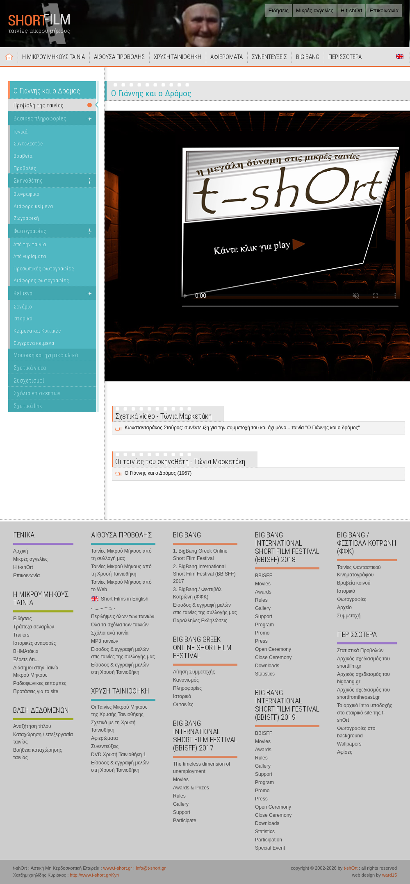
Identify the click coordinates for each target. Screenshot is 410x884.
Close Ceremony (273, 657)
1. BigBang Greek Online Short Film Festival (200, 554)
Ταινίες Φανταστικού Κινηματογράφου (359, 571)
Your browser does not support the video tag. (290, 223)
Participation (268, 840)
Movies (181, 779)
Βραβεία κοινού (353, 583)
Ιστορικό (23, 318)
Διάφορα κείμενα (33, 206)
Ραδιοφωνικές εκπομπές (39, 683)
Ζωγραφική (26, 218)
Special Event (270, 848)
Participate (184, 820)
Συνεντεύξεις (104, 746)
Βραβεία (23, 156)
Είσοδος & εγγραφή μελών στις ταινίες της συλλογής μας (123, 653)
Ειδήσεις (279, 10)
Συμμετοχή (348, 616)
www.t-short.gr (117, 868)
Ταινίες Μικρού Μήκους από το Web (121, 585)
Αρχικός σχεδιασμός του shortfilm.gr (363, 662)
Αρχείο (344, 607)
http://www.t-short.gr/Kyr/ (94, 875)
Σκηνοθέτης (28, 180)
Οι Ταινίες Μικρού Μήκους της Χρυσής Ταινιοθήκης (119, 710)
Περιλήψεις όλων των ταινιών (122, 616)
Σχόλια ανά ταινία (110, 633)
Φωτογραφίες (30, 231)
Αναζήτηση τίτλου (32, 726)
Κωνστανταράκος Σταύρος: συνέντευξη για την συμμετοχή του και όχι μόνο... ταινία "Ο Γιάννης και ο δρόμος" (242, 428)
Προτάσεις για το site (35, 691)
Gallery (181, 804)
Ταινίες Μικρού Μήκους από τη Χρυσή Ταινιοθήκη (121, 570)
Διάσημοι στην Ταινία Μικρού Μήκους (35, 671)
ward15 (389, 875)
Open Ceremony (273, 649)
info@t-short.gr (151, 868)
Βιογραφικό (26, 194)
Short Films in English (400, 56)
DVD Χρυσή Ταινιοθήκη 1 (118, 754)
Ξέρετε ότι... (26, 659)
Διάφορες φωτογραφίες (41, 280)
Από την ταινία (30, 244)
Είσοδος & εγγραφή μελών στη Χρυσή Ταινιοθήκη (120, 668)
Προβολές (25, 168)
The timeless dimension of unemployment (201, 767)
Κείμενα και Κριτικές (37, 331)
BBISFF (263, 575)
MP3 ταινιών (104, 641)
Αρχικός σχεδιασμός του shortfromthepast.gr (363, 693)
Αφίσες (344, 752)
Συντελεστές (28, 144)
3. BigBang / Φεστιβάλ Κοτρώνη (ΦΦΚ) (197, 593)
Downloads (267, 666)
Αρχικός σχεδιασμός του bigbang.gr (363, 678)
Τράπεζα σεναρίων (33, 627)
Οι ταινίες (183, 704)
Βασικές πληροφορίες (40, 118)
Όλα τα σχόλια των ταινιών (119, 625)
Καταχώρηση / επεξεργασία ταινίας (43, 738)
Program (264, 625)
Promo (262, 633)
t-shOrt (351, 868)
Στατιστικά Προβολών (360, 650)
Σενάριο (23, 307)
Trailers (21, 635)
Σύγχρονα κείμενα (34, 343)
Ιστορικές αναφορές (34, 643)
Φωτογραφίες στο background (356, 732)
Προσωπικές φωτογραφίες (44, 268)
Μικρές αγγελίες (314, 10)
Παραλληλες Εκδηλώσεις (200, 620)
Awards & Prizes (191, 788)
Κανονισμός (186, 680)
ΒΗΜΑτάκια (26, 651)
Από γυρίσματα (30, 256)
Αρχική (9, 56)
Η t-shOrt (351, 10)
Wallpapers (349, 744)
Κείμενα (23, 293)
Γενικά (20, 132)
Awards (263, 592)
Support (181, 812)
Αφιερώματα (104, 738)
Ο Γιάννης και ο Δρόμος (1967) (158, 473)
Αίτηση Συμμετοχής (194, 672)
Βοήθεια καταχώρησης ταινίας (37, 753)
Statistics (265, 674)
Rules (179, 796)
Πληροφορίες (187, 688)
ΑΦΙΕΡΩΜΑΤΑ (226, 57)
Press (261, 641)
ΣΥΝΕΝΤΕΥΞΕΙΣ (269, 57)
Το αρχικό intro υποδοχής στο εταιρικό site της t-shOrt (364, 713)
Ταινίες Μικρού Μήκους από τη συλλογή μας (121, 554)
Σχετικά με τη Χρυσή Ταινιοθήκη (113, 726)
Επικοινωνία (384, 10)
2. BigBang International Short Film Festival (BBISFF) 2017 (204, 574)
